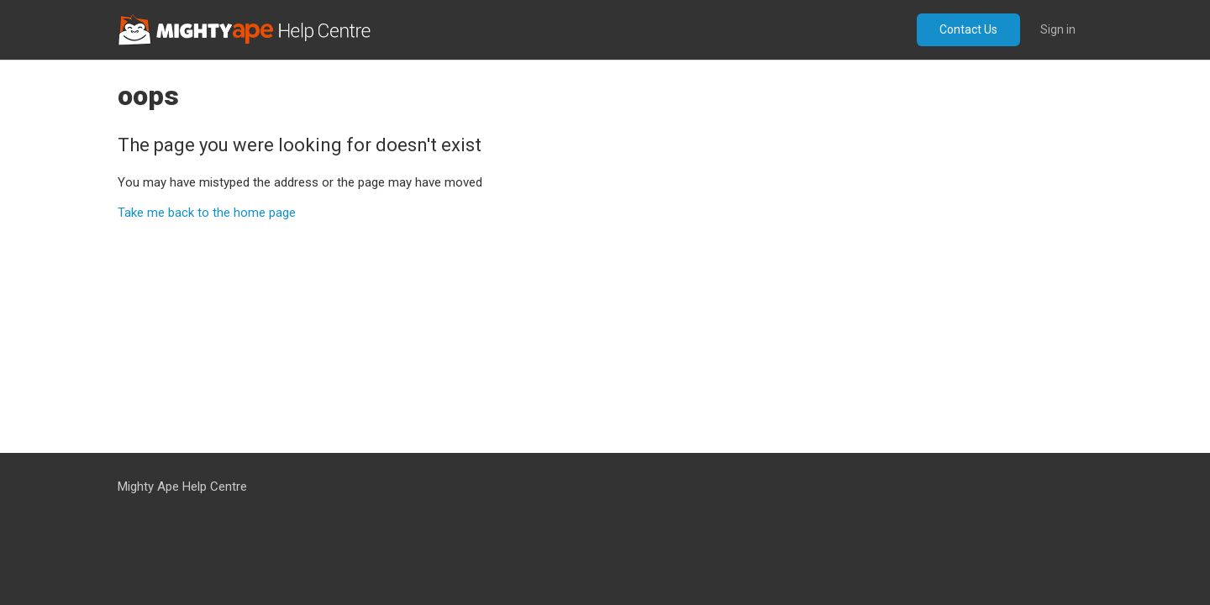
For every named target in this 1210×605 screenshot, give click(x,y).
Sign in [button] (1058, 29)
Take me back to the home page (207, 212)
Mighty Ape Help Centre (182, 486)
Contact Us (968, 29)
